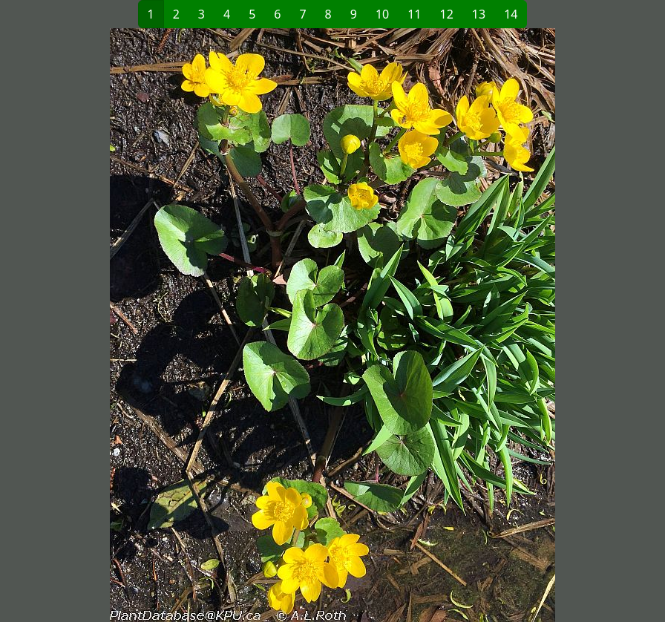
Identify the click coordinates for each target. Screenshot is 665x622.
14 (510, 14)
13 (478, 14)
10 (382, 14)
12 (446, 14)
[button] (170, 325)
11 (414, 14)
